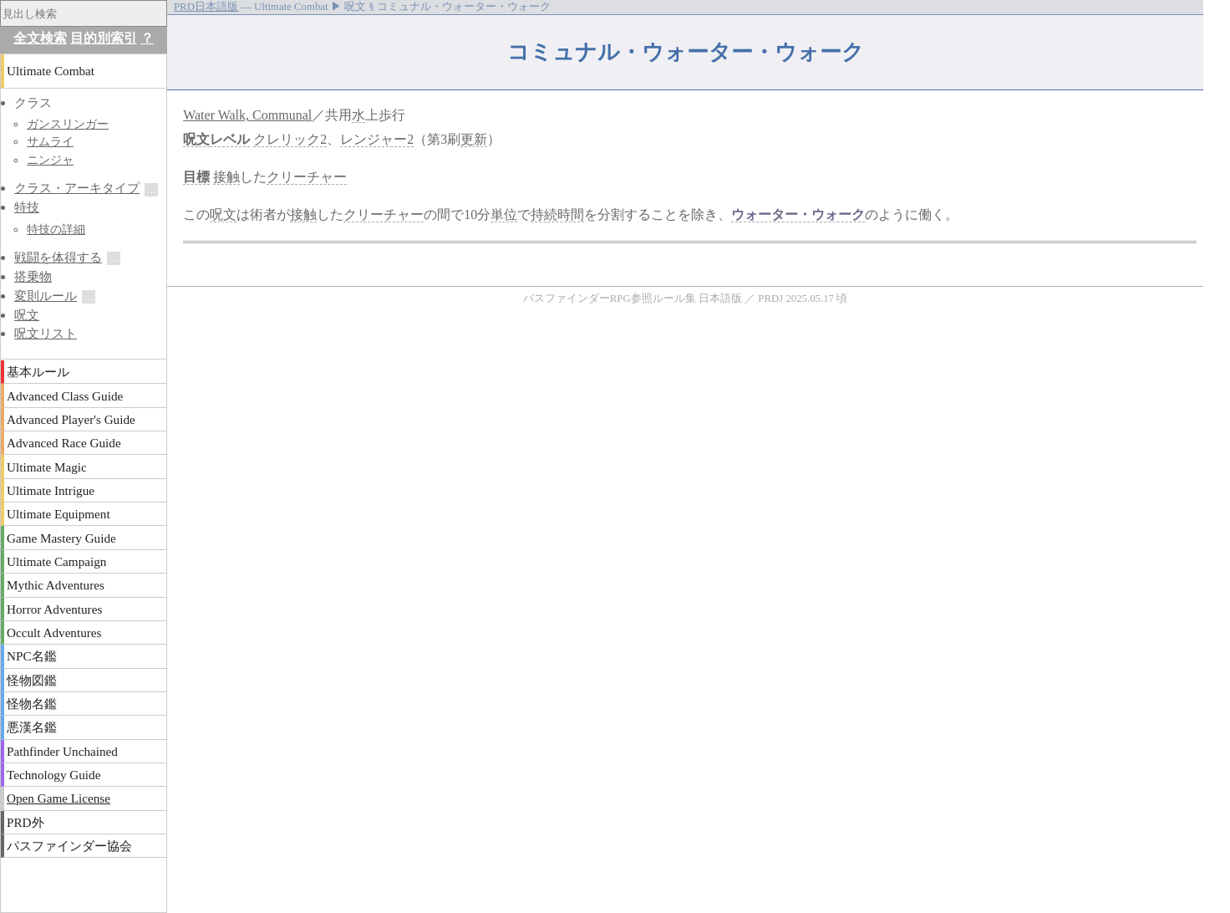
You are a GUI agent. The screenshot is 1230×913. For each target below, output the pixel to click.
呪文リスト (45, 333)
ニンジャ (50, 159)
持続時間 (557, 214)
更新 (473, 139)
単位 (503, 214)
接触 (226, 177)
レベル (230, 139)
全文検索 (40, 38)
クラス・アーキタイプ (77, 188)
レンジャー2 (377, 139)
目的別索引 (103, 38)
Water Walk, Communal (247, 115)
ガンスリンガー (68, 123)
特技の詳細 (56, 229)
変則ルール (45, 295)
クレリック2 (290, 139)
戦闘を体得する (58, 257)
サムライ (50, 141)
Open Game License (58, 798)
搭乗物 (33, 276)
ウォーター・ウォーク (798, 214)
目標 (196, 177)
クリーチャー (307, 177)
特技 (26, 207)
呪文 (196, 139)
